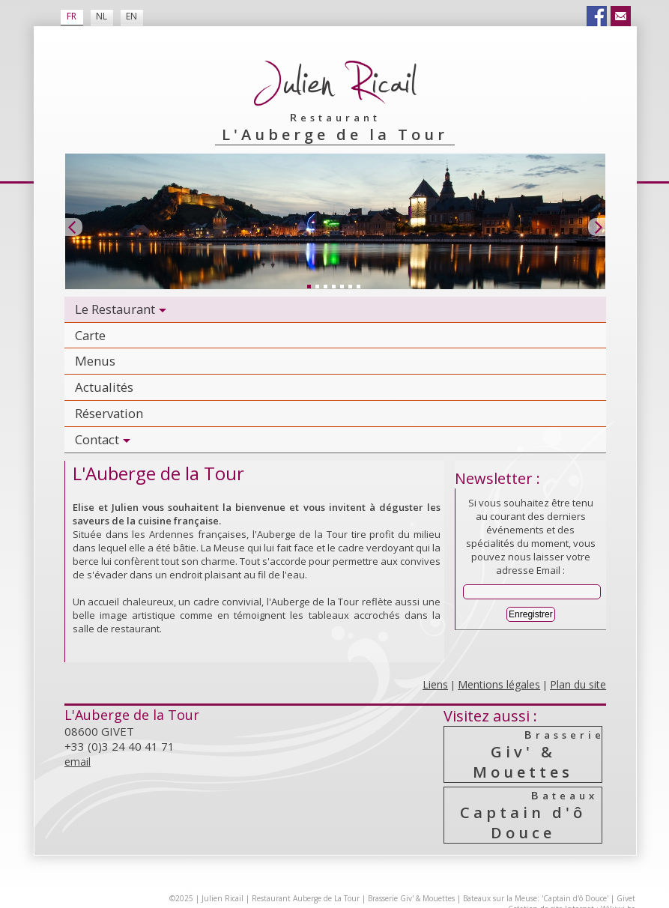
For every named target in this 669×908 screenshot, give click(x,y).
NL (101, 16)
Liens (435, 684)
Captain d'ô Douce (523, 815)
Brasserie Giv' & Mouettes (411, 898)
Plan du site (578, 684)
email (77, 761)
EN (131, 16)
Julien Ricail (222, 898)
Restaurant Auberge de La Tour (306, 898)
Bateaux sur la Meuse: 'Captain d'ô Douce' (535, 898)
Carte (90, 335)
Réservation (109, 413)
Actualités (104, 387)
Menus (95, 360)
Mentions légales (499, 684)
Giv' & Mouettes (523, 754)
